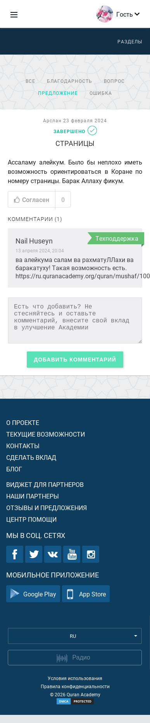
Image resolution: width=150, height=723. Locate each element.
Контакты (23, 446)
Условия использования (75, 678)
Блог (14, 469)
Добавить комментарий (75, 359)
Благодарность (69, 81)
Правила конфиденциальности (75, 686)
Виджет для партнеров (45, 484)
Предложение (58, 93)
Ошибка (101, 93)
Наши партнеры (32, 496)
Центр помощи (31, 519)
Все (30, 81)
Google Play (33, 594)
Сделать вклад (31, 457)
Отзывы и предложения (46, 508)
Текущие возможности (45, 434)
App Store (86, 594)
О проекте (22, 422)
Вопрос (114, 81)
